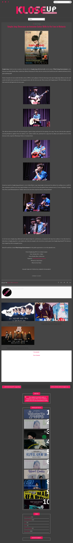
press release (27, 509)
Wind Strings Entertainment (39, 258)
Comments (15, 282)
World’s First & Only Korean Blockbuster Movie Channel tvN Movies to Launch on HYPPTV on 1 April (36, 423)
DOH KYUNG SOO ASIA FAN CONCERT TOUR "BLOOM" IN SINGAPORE (36, 441)
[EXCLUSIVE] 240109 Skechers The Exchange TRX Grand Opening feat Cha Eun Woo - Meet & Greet (36, 462)
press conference (28, 507)
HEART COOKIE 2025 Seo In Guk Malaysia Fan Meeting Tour (35, 451)
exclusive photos (28, 498)
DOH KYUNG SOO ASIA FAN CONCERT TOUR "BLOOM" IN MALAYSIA (36, 401)
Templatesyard (52, 536)
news (25, 501)
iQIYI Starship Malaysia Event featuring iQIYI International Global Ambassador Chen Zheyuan (35, 413)
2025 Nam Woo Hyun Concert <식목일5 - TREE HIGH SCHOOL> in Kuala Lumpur (36, 482)
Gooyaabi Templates (67, 536)
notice (25, 504)
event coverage (37, 24)
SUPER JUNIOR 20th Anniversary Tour (35, 431)
